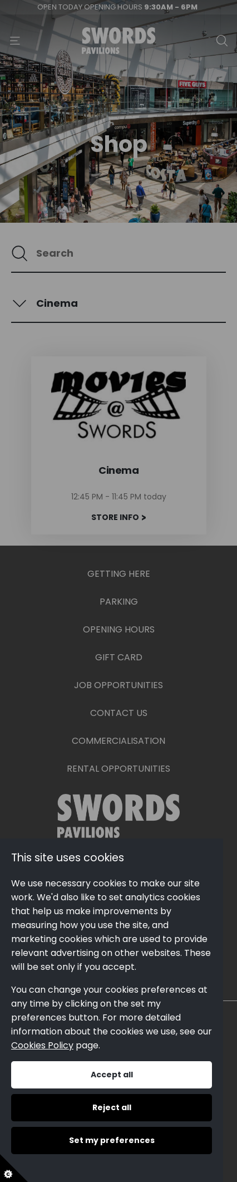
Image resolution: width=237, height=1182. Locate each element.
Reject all (111, 1107)
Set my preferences (112, 1140)
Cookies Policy (42, 1045)
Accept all (112, 1074)
